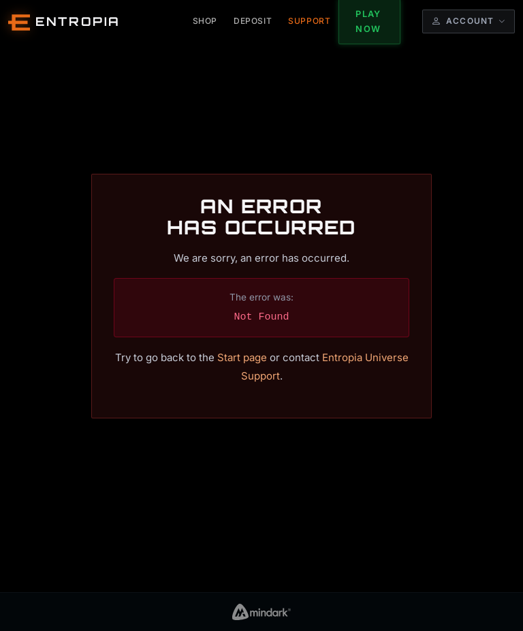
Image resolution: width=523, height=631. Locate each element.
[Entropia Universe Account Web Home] (64, 22)
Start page (242, 357)
